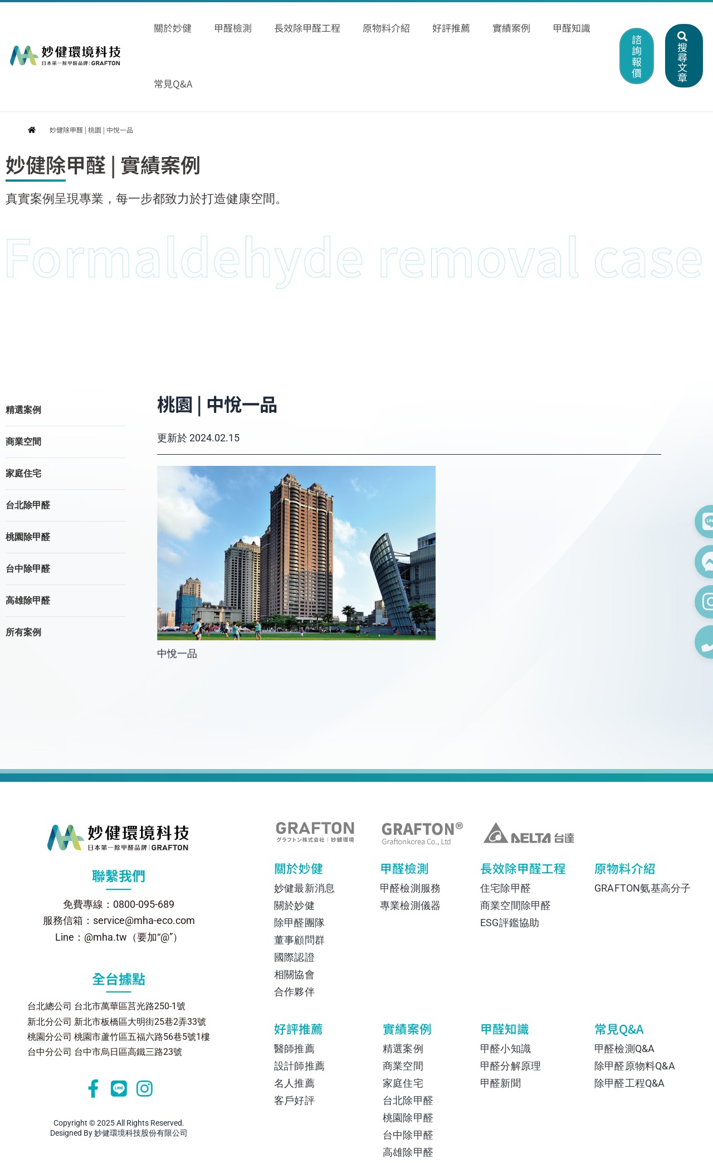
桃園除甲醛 (28, 482)
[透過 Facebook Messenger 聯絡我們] (685, 561)
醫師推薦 (294, 994)
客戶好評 (294, 1046)
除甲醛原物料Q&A (634, 1012)
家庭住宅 (23, 418)
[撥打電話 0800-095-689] (685, 642)
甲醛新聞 (500, 1029)
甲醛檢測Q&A (624, 994)
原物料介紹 (622, 817)
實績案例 (415, 977)
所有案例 (23, 577)
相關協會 (294, 920)
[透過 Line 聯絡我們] (685, 521)
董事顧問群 (299, 886)
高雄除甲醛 (28, 546)
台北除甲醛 (28, 450)
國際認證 (294, 903)
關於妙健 (307, 817)
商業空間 (23, 387)
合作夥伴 (294, 937)
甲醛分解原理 (510, 1012)
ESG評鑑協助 (509, 868)
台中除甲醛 (28, 514)
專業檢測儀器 (410, 851)
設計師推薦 (299, 1012)
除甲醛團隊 (299, 868)
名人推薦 (294, 1029)
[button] (604, 22)
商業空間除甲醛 (515, 851)
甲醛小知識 (505, 994)
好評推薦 (309, 977)
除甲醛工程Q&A (629, 1029)
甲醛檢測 (410, 817)
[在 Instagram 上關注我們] (685, 602)
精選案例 (23, 355)
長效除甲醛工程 (516, 817)
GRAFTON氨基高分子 (637, 834)
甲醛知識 (509, 977)
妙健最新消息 (304, 834)
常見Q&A (630, 977)
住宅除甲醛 (505, 834)
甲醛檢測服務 (410, 834)
